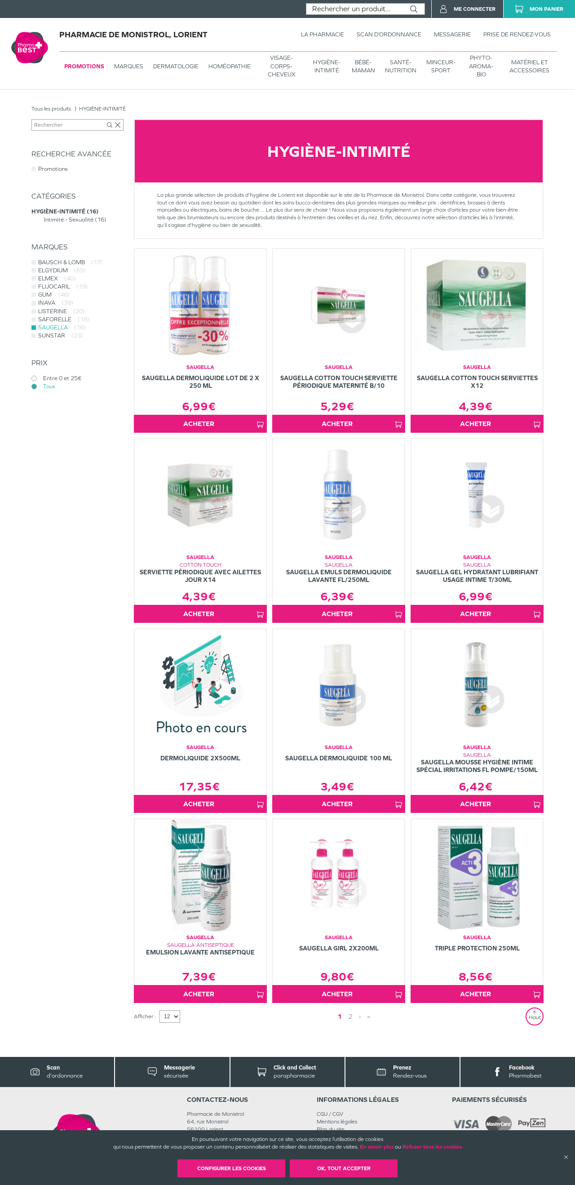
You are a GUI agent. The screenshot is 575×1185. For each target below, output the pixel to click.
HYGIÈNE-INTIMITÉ (327, 66)
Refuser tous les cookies (432, 1147)
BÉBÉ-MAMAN (363, 66)
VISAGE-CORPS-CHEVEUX (282, 65)
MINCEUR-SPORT (441, 66)
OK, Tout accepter (344, 1168)
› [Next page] (360, 1016)
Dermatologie (176, 66)
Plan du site (331, 1129)
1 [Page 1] (339, 1016)
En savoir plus (377, 1147)
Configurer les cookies (231, 1168)
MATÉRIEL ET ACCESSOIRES (529, 66)
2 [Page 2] (350, 1016)
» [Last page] (368, 1016)
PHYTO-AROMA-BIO (481, 65)
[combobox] (354, 8)
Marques (128, 66)
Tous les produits (51, 109)
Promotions (84, 66)
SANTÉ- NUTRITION (400, 66)
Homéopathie (229, 66)
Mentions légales (337, 1121)
